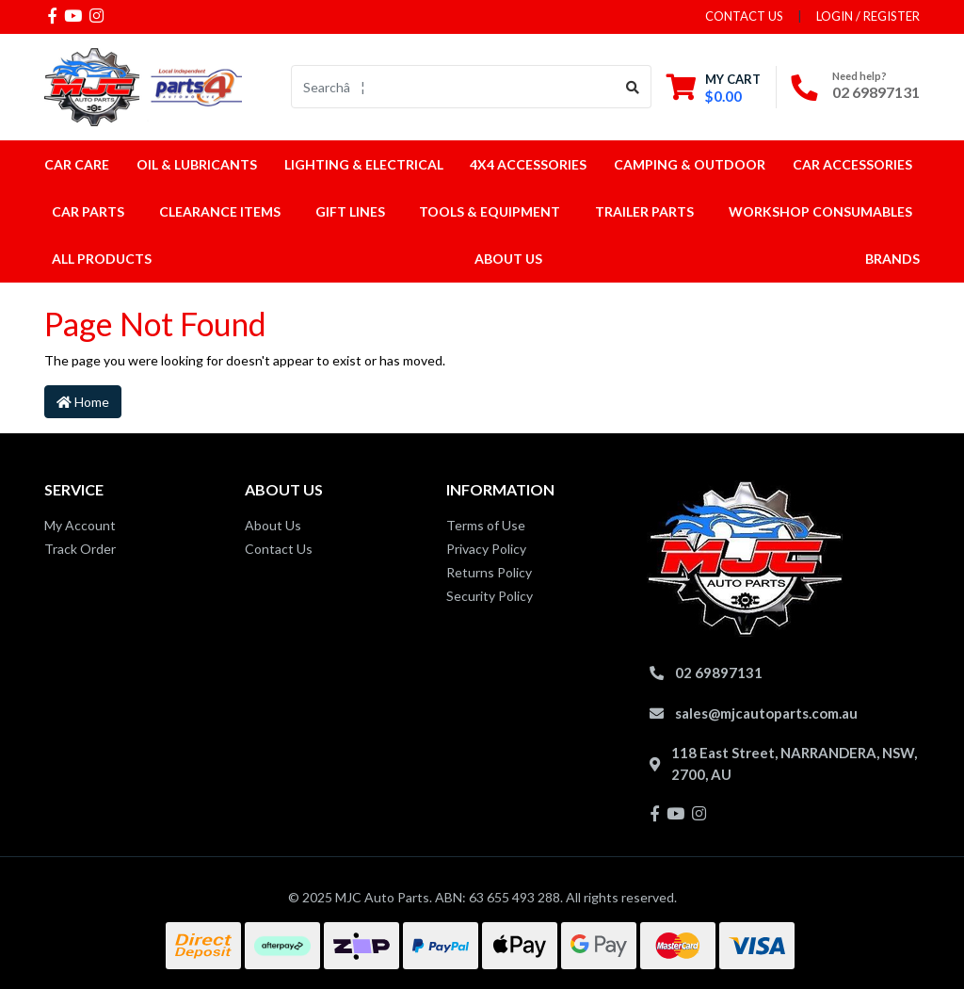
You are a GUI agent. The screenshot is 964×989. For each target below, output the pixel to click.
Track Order (80, 549)
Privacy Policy (486, 549)
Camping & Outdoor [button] (689, 164)
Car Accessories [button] (852, 164)
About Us (508, 259)
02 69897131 (876, 92)
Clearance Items (220, 211)
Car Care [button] (76, 164)
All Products (102, 259)
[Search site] (633, 86)
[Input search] (453, 86)
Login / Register (868, 16)
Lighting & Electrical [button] (363, 164)
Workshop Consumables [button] (820, 211)
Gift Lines (350, 211)
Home (82, 402)
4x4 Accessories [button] (528, 164)
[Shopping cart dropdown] (714, 87)
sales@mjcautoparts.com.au (766, 713)
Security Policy (489, 596)
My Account (80, 525)
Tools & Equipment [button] (489, 211)
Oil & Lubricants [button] (197, 164)
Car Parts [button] (88, 211)
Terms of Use (485, 525)
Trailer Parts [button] (644, 211)
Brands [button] (892, 259)
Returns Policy (489, 572)
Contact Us (279, 549)
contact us (744, 16)
